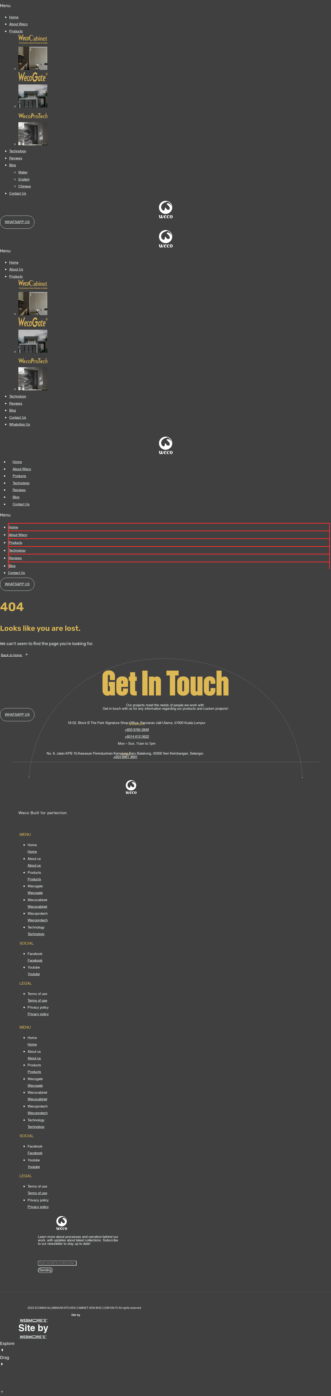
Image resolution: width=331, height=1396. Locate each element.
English (23, 179)
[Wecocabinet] (37, 907)
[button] (165, 5)
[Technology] (36, 934)
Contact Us (17, 193)
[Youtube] (34, 974)
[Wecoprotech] (38, 920)
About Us (16, 269)
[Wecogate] (35, 893)
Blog (12, 165)
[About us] (34, 865)
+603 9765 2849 (137, 730)
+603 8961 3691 (125, 757)
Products (16, 31)
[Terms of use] (37, 1000)
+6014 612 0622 (137, 736)
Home (13, 17)
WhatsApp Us (19, 424)
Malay (23, 172)
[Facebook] (35, 960)
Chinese (24, 186)
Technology (17, 151)
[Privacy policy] (38, 1014)
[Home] (32, 852)
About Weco (18, 24)
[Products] (34, 879)
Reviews (15, 158)
